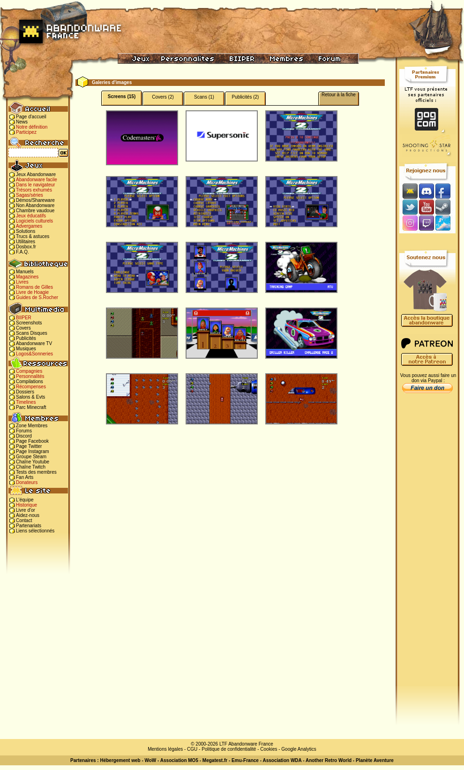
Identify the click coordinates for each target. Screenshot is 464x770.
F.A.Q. (22, 251)
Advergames (29, 226)
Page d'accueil (31, 116)
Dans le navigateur (35, 184)
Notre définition (31, 127)
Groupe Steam (31, 456)
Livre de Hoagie (32, 292)
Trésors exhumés (34, 189)
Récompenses (31, 386)
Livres (22, 282)
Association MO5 (179, 760)
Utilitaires (25, 241)
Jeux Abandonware (36, 174)
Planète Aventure (375, 760)
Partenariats (28, 525)
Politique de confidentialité (229, 749)
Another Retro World (329, 760)
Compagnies (29, 371)
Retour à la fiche (339, 94)
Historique (26, 505)
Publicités (26, 338)
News (22, 121)
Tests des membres (36, 472)
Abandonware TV (34, 343)
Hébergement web (120, 760)
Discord (24, 436)
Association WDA (281, 760)
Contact (24, 520)
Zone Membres (31, 425)
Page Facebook (32, 441)
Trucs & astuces (32, 236)
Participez (26, 132)
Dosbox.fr (26, 246)
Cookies (268, 749)
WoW (151, 760)
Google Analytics (298, 749)
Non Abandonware (35, 205)
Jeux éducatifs (31, 215)
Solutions (25, 231)
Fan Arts (24, 477)
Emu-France (245, 760)
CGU (192, 749)
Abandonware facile (36, 179)
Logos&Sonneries (34, 353)
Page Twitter (29, 446)
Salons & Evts (30, 397)
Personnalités (30, 376)
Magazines (27, 276)
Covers (23, 328)
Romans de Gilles (34, 287)
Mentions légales (165, 749)
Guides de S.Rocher (37, 297)
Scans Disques (31, 333)
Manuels (25, 271)
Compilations (29, 381)
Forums (24, 430)
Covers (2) (163, 97)
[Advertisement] (427, 545)
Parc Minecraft (31, 407)
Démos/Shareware (35, 200)
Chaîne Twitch (30, 467)
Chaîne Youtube (32, 461)
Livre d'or (25, 510)
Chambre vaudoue (35, 210)
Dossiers (25, 391)
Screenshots (29, 322)
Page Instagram (32, 451)
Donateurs (26, 482)
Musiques (26, 348)
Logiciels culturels (34, 220)
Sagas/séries (29, 195)
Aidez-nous (27, 515)
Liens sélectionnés (35, 530)
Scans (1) (204, 97)
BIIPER (23, 317)
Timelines (26, 402)
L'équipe (25, 499)
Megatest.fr (214, 760)
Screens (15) (121, 96)
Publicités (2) (245, 97)
